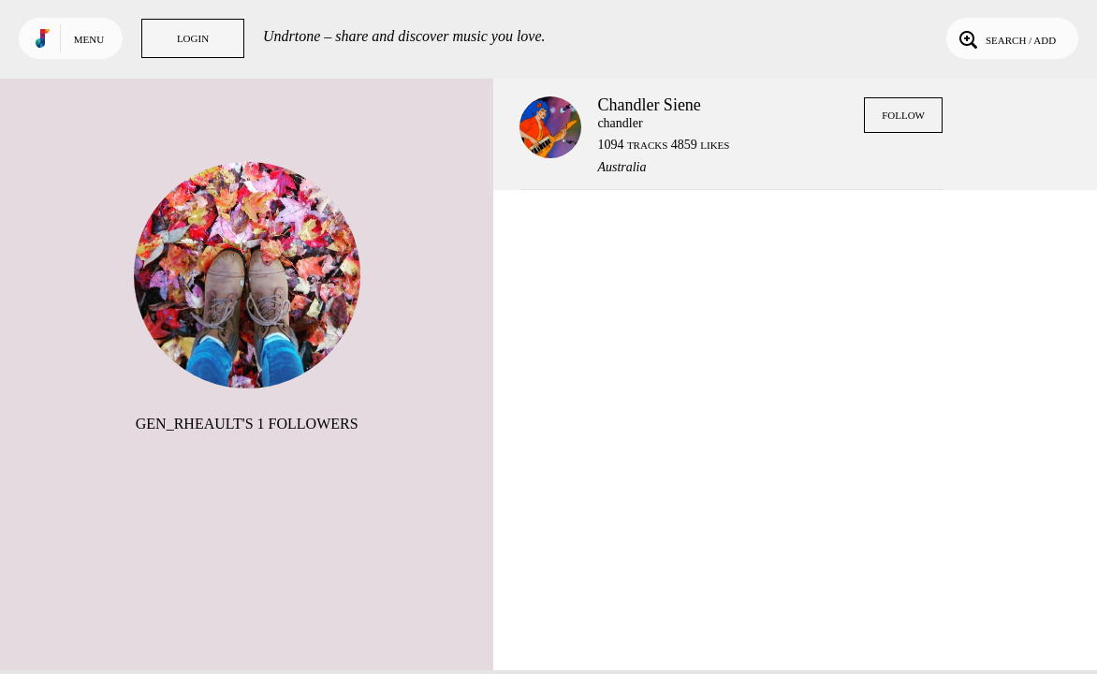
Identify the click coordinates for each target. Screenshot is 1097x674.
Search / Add (1006, 38)
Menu (89, 39)
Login (193, 38)
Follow (903, 115)
